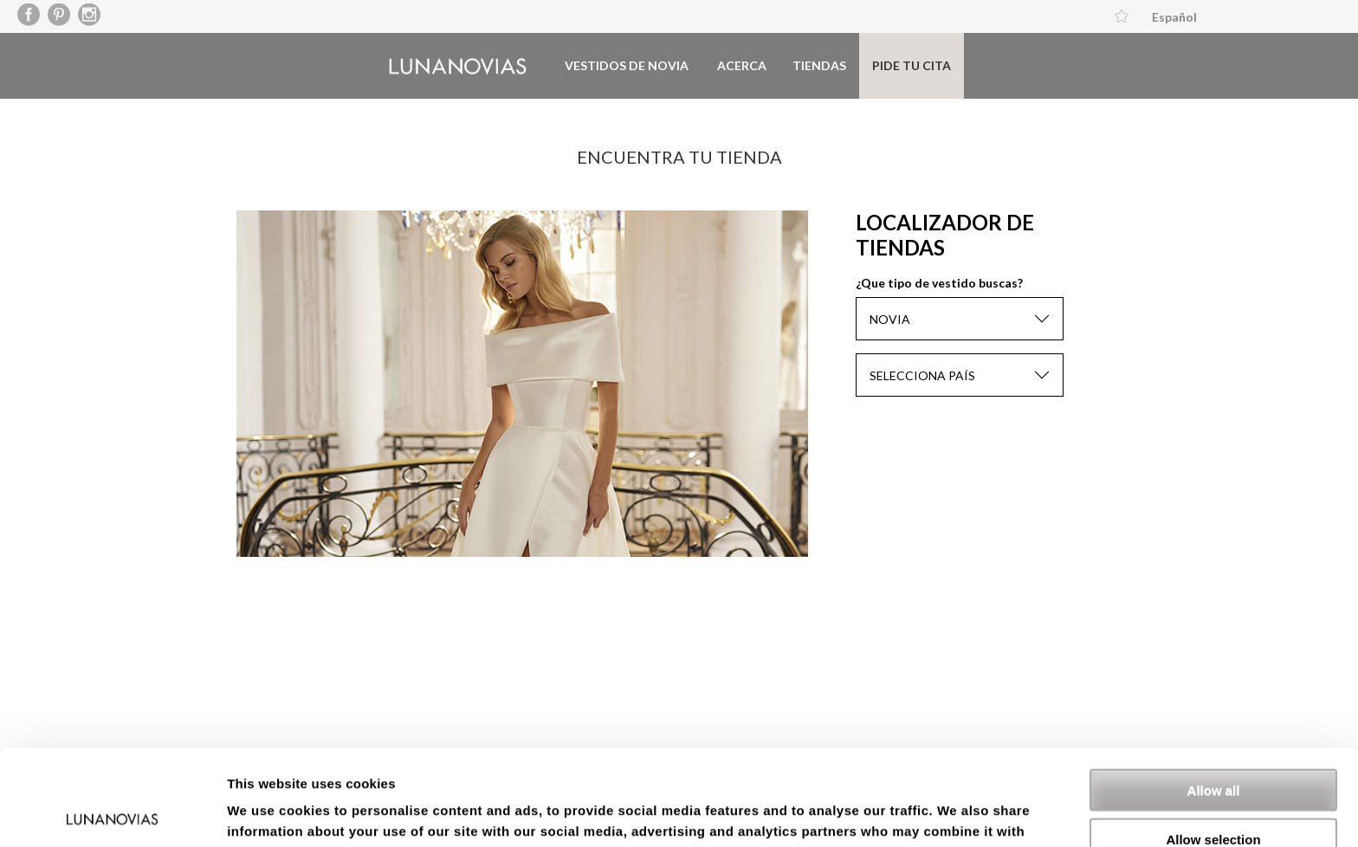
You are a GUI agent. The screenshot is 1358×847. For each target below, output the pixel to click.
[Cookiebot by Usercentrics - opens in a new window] (112, 813)
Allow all (1213, 694)
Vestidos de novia (627, 65)
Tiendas (819, 65)
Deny (1214, 792)
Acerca (741, 65)
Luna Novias (458, 66)
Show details (909, 812)
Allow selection (1213, 743)
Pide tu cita (911, 65)
